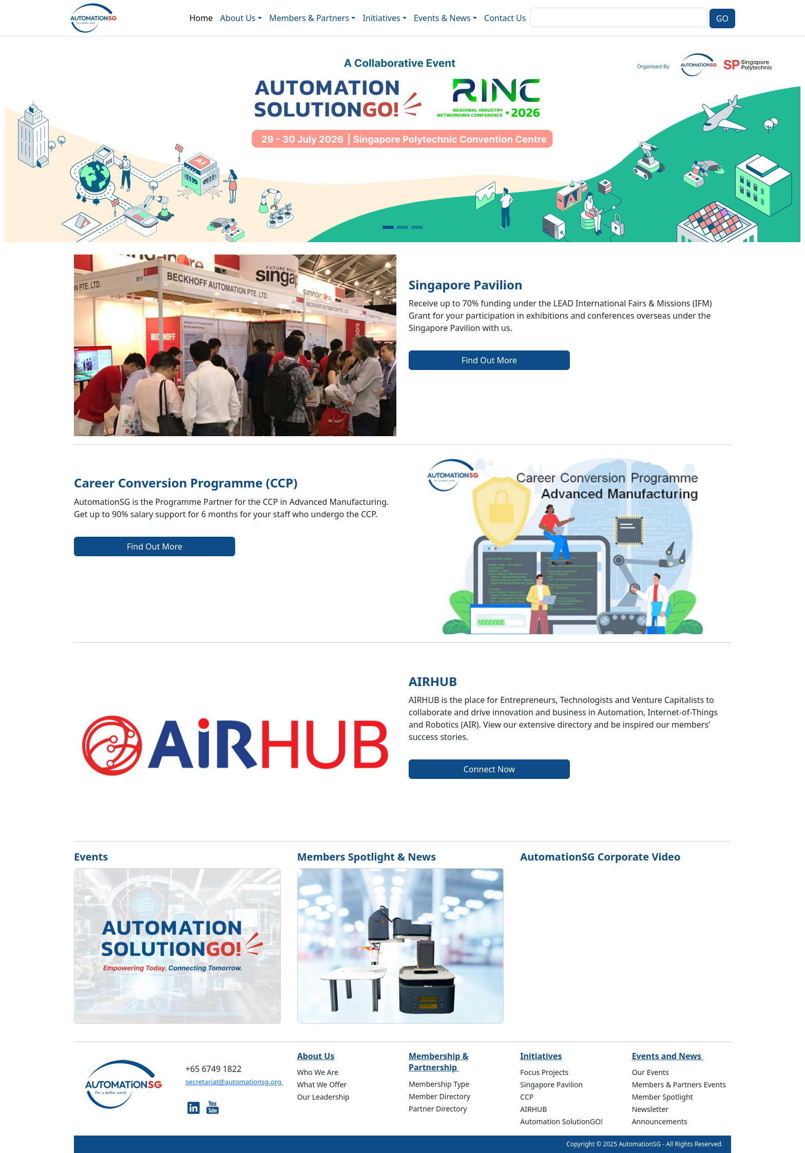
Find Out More (489, 360)
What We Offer (322, 1084)
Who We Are (317, 1072)
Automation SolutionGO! (561, 1121)
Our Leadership (323, 1097)
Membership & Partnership (439, 1061)
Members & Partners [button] (309, 18)
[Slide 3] (417, 227)
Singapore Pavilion (551, 1084)
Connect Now (489, 769)
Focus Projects (544, 1072)
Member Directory (439, 1096)
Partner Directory (438, 1108)
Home (201, 18)
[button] (60, 139)
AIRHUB (533, 1109)
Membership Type (439, 1084)
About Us (316, 1056)
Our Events (650, 1072)
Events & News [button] (442, 18)
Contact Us (505, 18)
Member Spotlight (662, 1097)
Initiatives (541, 1056)
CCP (526, 1097)
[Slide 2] (402, 227)
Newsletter (650, 1109)
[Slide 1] (388, 227)
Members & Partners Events (679, 1084)
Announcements (659, 1121)
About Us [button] (238, 18)
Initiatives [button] (381, 18)
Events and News (668, 1056)
